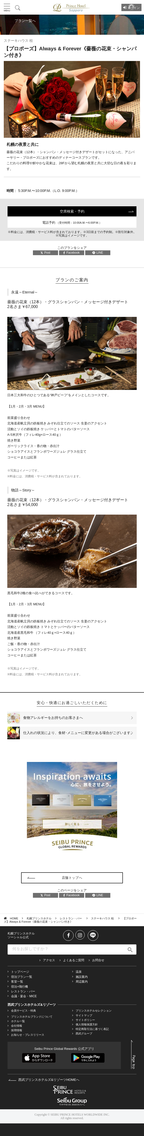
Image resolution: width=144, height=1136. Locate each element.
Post (45, 252)
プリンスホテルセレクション (94, 1010)
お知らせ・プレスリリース (27, 1034)
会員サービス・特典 (23, 1010)
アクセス (49, 960)
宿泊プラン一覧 (21, 977)
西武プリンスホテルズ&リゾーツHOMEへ (43, 1080)
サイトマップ (84, 1015)
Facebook (71, 252)
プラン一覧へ (25, 21)
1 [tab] (69, 133)
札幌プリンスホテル (39, 918)
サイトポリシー (85, 1019)
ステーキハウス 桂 (103, 918)
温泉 (79, 972)
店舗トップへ (72, 878)
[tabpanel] (72, 99)
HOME (14, 918)
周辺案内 (82, 981)
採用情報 (16, 1030)
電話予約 (72, 222)
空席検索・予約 (72, 211)
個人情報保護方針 (87, 1024)
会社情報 (16, 1025)
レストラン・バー (71, 918)
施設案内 (82, 977)
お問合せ (98, 960)
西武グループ (84, 1033)
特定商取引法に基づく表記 (92, 1028)
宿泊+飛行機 (19, 986)
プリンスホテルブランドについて (32, 1016)
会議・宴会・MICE (24, 996)
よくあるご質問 (73, 960)
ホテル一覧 (18, 1021)
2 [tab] (73, 133)
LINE (97, 252)
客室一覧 (17, 981)
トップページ (20, 972)
